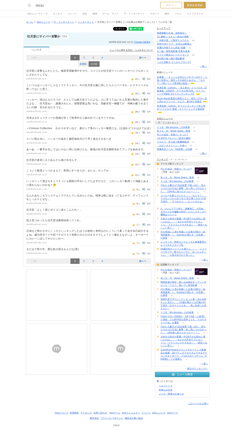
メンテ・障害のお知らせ (171, 394)
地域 (94, 13)
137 (191, 33)
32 (191, 146)
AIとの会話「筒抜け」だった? (172, 134)
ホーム (29, 22)
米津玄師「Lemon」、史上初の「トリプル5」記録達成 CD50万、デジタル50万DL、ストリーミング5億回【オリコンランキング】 (182, 90)
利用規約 (74, 413)
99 (192, 135)
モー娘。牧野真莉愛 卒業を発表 (173, 51)
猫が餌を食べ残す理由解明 (170, 58)
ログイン (171, 5)
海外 (167, 13)
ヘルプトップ (166, 386)
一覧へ (203, 66)
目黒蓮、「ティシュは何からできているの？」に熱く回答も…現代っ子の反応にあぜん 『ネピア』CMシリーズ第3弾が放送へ (182, 80)
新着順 (83, 64)
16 (194, 131)
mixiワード (172, 413)
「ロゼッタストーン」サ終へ (172, 145)
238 (188, 59)
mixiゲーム (115, 413)
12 (193, 142)
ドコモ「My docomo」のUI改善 (173, 127)
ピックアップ (164, 28)
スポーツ (154, 13)
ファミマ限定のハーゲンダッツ (173, 55)
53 (194, 51)
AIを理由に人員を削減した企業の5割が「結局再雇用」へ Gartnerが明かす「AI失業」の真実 (183, 235)
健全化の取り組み (134, 418)
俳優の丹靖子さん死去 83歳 (171, 47)
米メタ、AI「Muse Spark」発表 (173, 131)
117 (194, 138)
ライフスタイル (195, 13)
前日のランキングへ (197, 368)
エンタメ (57, 13)
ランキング (162, 159)
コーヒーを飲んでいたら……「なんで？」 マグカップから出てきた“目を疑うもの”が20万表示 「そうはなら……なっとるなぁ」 (183, 198)
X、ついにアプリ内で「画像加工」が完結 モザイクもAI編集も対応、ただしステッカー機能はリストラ (183, 211)
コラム (178, 13)
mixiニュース (43, 22)
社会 (84, 13)
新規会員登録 (195, 5)
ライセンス (86, 413)
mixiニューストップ (37, 13)
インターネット (86, 22)
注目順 (94, 64)
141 (195, 62)
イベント (146, 413)
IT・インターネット (134, 13)
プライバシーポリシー (111, 418)
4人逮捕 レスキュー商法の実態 (173, 36)
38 (193, 40)
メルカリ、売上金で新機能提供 (173, 142)
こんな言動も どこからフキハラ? (174, 62)
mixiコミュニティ (131, 413)
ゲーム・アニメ (110, 13)
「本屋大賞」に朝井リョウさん (173, 40)
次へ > (142, 57)
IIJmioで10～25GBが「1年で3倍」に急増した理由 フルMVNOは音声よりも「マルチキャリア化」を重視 (184, 319)
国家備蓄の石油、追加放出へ (172, 33)
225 (196, 44)
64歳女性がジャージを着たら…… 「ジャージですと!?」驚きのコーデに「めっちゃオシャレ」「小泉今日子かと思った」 (184, 252)
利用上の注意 (166, 390)
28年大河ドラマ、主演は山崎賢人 (174, 44)
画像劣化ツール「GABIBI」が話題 (174, 149)
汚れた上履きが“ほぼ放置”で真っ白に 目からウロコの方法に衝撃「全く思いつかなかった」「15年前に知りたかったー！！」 (183, 188)
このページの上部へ (198, 403)
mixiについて (61, 413)
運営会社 (94, 418)
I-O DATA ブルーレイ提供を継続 (173, 138)
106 (193, 37)
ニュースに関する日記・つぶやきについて (131, 50)
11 (190, 48)
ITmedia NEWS (142, 42)
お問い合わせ (100, 413)
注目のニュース (165, 118)
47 (197, 149)
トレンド (72, 13)
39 (193, 55)
